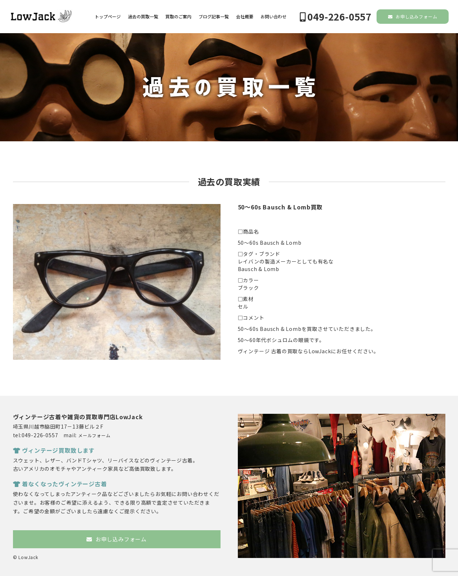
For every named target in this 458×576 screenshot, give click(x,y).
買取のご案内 (178, 16)
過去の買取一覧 (143, 16)
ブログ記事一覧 (214, 16)
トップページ (108, 16)
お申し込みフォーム (412, 16)
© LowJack (25, 557)
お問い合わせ (273, 16)
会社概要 (244, 16)
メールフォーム (94, 435)
